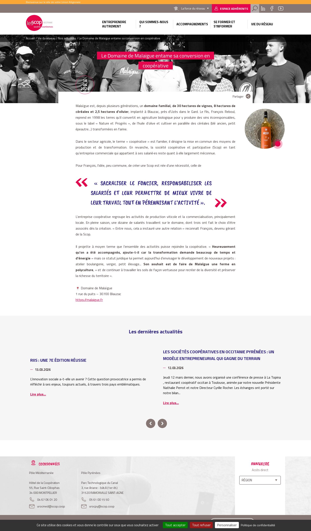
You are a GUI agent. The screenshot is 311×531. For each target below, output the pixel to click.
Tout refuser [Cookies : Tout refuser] (201, 525)
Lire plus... (38, 394)
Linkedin (263, 8)
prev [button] (151, 423)
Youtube (280, 8)
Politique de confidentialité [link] (258, 525)
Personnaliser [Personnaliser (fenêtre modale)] (227, 525)
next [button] (162, 423)
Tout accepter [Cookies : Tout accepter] (175, 525)
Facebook (272, 8)
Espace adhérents (234, 8)
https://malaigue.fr (89, 299)
